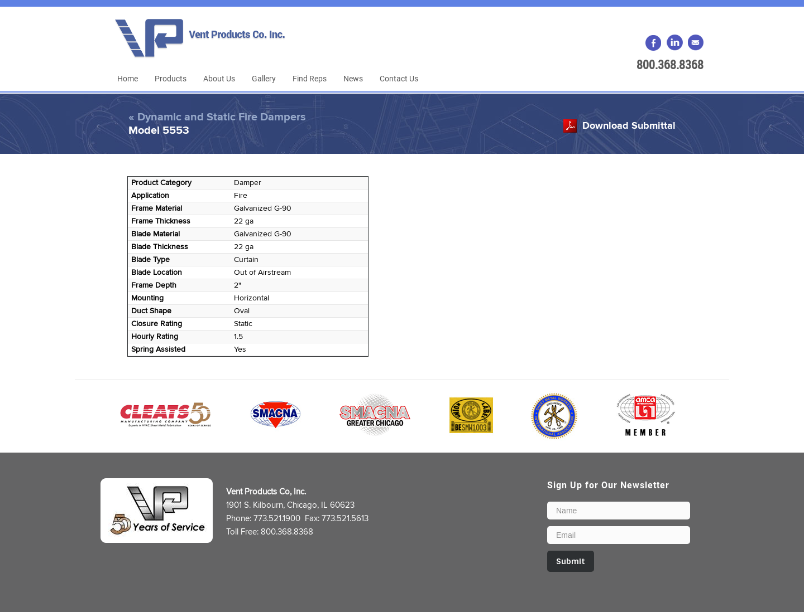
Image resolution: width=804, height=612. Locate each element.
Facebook (653, 43)
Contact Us (399, 78)
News (353, 78)
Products (170, 78)
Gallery (264, 78)
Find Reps (310, 78)
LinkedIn (674, 43)
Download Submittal (629, 126)
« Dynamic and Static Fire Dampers (217, 117)
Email (695, 43)
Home (127, 78)
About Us (219, 78)
